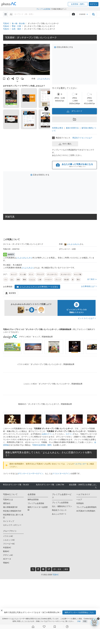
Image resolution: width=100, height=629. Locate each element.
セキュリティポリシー (12, 525)
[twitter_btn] (32, 569)
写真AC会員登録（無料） (42, 445)
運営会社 (6, 503)
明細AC (6, 563)
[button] (78, 4)
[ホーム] (33, 626)
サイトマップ (8, 521)
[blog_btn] (48, 569)
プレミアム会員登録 (36, 503)
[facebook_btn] (38, 569)
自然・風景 (16, 29)
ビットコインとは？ (87, 318)
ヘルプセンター (80, 464)
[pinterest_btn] (43, 569)
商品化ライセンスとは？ (82, 138)
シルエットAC (9, 540)
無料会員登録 (33, 499)
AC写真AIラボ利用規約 (85, 511)
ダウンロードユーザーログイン (30, 473)
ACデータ (7, 559)
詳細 (78, 621)
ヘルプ (79, 499)
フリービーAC (9, 544)
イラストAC (8, 536)
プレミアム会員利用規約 (86, 507)
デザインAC (8, 555)
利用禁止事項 (57, 128)
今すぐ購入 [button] (65, 144)
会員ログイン (47, 434)
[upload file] (73, 14)
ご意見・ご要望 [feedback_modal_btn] (61, 569)
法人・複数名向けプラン (62, 506)
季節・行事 (16, 26)
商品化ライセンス (59, 510)
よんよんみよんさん (24, 258)
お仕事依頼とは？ (89, 286)
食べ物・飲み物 (18, 23)
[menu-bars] (5, 14)
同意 (84, 621)
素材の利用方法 (72, 128)
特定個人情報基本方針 (12, 511)
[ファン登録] (44, 626)
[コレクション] (55, 626)
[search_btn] (93, 14)
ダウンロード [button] (74, 111)
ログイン (69, 434)
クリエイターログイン (61, 473)
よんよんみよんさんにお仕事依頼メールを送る (37, 287)
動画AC (6, 551)
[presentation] (93, 347)
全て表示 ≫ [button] (92, 279)
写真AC (6, 23)
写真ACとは (8, 499)
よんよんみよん (43, 79)
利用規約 (80, 503)
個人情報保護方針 (10, 507)
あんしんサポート (59, 514)
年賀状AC (7, 547)
